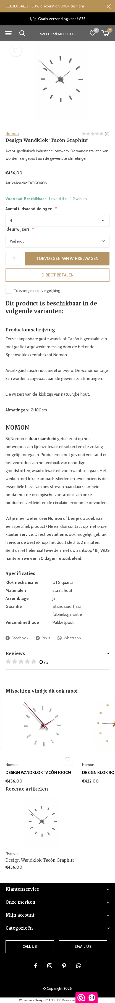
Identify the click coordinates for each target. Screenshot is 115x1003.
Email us (83, 946)
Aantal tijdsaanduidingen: (31, 208)
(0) (107, 134)
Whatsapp (69, 638)
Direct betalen (57, 275)
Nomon (12, 133)
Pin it (43, 638)
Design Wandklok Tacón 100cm (38, 772)
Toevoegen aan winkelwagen (67, 258)
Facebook (17, 638)
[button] (8, 33)
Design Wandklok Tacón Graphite (40, 860)
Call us (29, 946)
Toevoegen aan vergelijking (37, 290)
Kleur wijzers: (19, 229)
